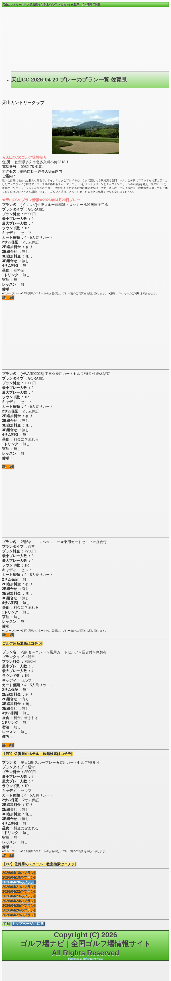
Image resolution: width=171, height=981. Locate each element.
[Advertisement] (85, 39)
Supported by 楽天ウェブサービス (85, 958)
